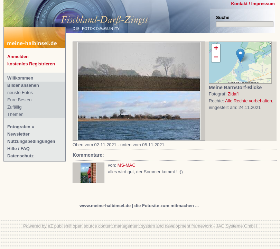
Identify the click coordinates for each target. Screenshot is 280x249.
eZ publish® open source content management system (101, 226)
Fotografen (18, 126)
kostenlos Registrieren (31, 63)
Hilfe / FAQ (18, 148)
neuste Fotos (20, 92)
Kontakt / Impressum (253, 3)
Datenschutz (20, 155)
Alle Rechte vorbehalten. (249, 100)
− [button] (216, 57)
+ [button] (216, 48)
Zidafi (233, 93)
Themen (15, 114)
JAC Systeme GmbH (236, 226)
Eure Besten (19, 99)
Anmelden (18, 56)
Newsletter (18, 134)
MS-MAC (127, 165)
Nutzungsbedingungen (31, 141)
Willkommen (20, 78)
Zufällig (14, 107)
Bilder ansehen (23, 85)
